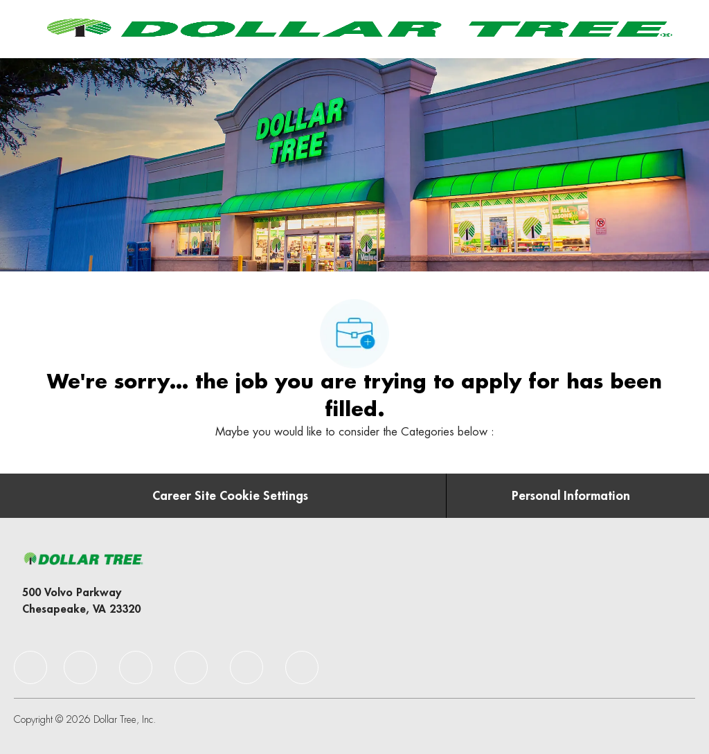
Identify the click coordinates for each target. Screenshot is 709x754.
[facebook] (30, 667)
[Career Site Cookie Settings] (230, 496)
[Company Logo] (357, 28)
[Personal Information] (571, 496)
